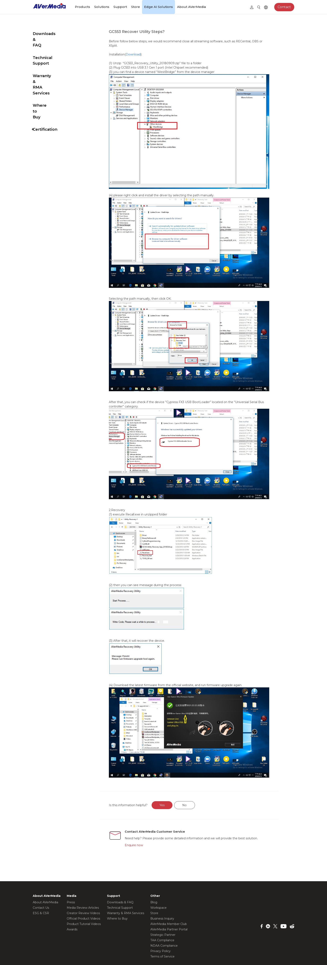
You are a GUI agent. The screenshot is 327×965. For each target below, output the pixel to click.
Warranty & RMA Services (49, 61)
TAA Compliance (162, 916)
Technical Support (51, 46)
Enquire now (144, 820)
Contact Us (41, 883)
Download (143, 54)
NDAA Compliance (164, 921)
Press (71, 878)
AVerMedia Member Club (168, 899)
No (194, 780)
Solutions (101, 7)
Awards (72, 905)
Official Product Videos (83, 894)
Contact (284, 7)
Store (135, 7)
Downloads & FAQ (51, 33)
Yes (171, 780)
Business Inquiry (162, 894)
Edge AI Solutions (158, 7)
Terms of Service (162, 932)
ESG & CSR (41, 889)
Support (120, 7)
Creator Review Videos (83, 889)
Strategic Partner (162, 910)
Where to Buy (46, 76)
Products (82, 7)
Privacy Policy (160, 927)
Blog (153, 878)
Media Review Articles (83, 883)
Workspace (158, 883)
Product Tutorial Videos (84, 899)
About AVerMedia (191, 7)
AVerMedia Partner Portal (168, 905)
